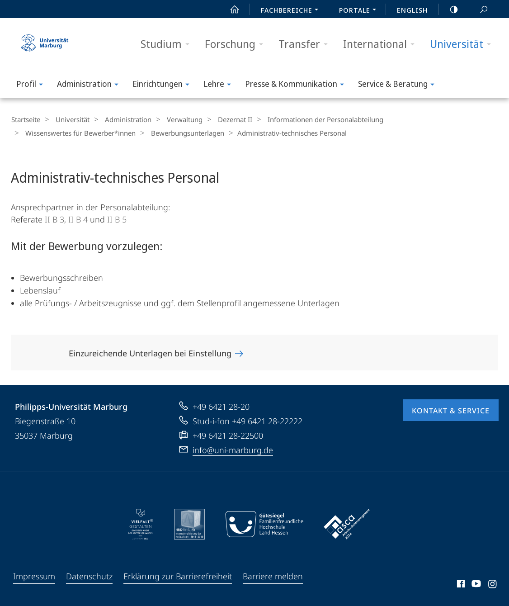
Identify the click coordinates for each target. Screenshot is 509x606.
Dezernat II (220, 119)
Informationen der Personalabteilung (307, 119)
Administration (90, 85)
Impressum (34, 575)
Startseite (25, 119)
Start (230, 9)
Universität (463, 44)
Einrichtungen (163, 85)
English (412, 9)
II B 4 (78, 218)
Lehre (220, 85)
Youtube (475, 584)
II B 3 (54, 218)
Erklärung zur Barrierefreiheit (177, 575)
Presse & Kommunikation (297, 85)
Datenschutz (89, 575)
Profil (32, 85)
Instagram (493, 584)
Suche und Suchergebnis (478, 9)
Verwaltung (173, 119)
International (381, 44)
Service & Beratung (399, 85)
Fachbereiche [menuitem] (292, 10)
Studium (168, 44)
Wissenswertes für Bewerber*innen (432, 119)
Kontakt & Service (451, 410)
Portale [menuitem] (360, 10)
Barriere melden (273, 575)
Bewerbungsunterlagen (59, 132)
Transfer (306, 44)
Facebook (460, 584)
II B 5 (117, 218)
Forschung (237, 44)
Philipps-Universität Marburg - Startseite (45, 43)
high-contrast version (449, 9)
